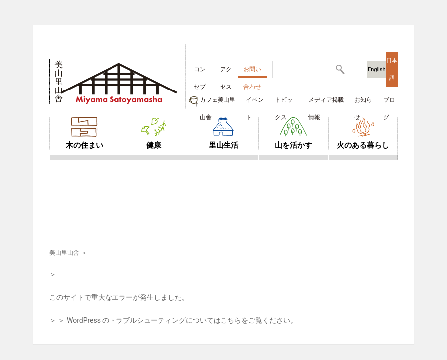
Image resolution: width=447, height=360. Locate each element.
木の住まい (84, 145)
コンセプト (200, 72)
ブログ (389, 102)
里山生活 (223, 145)
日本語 (391, 69)
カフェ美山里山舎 (217, 102)
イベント (255, 102)
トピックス (284, 102)
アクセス (226, 72)
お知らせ (363, 102)
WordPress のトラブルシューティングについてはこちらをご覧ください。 (182, 320)
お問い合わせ (252, 72)
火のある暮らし (363, 145)
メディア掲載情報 (326, 102)
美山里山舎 (64, 252)
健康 (153, 145)
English (377, 69)
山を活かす (293, 145)
